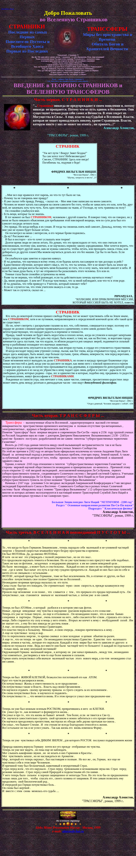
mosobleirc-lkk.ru (7, 9)
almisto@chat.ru (73, 831)
